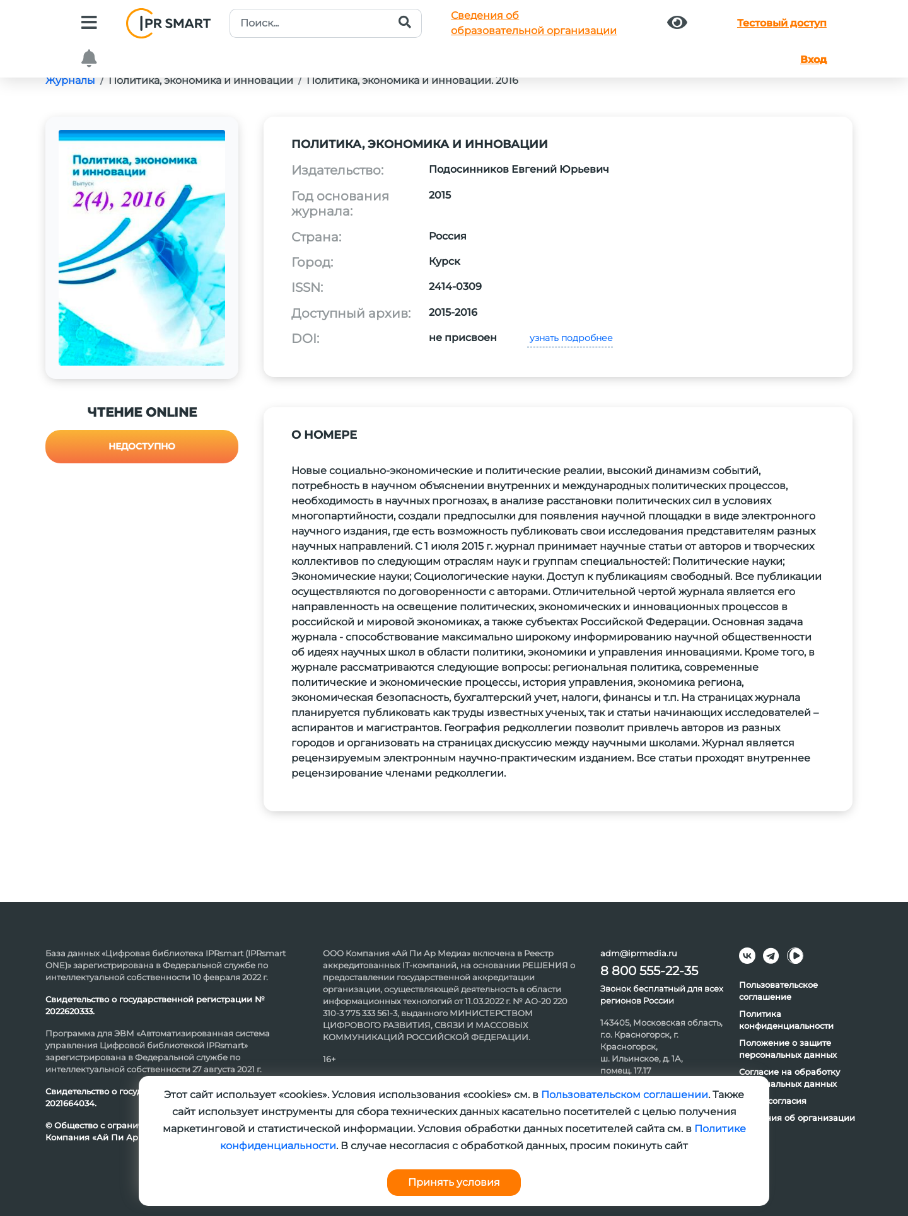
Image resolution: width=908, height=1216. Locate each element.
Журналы (70, 80)
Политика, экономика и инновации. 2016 (412, 80)
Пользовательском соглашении (624, 1095)
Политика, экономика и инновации (200, 80)
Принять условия (454, 1182)
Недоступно (141, 446)
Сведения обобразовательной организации (534, 23)
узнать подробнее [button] (570, 338)
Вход (813, 60)
